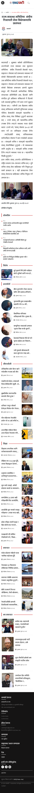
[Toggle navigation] (2, 3)
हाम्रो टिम (3, 773)
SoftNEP (3, 786)
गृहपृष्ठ (3, 757)
